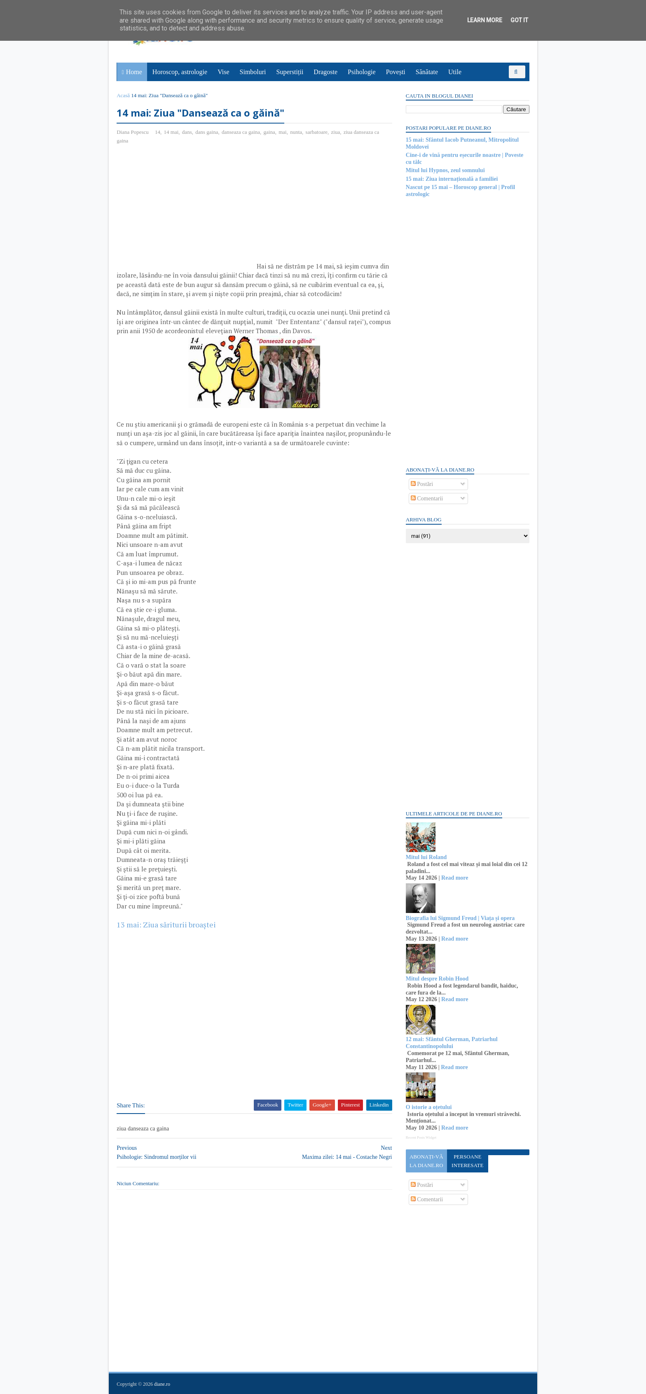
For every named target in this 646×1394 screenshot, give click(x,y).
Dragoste (326, 71)
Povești (395, 71)
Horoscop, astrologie (179, 71)
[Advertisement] (186, 211)
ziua (335, 132)
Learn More (484, 20)
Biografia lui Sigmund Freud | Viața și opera (460, 918)
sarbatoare (317, 132)
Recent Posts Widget (420, 1137)
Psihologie (362, 71)
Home (134, 71)
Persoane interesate (467, 1160)
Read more (454, 878)
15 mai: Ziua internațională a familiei (451, 179)
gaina (269, 132)
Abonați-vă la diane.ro (426, 1160)
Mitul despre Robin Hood (436, 979)
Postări (421, 484)
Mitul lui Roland (426, 857)
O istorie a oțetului (428, 1107)
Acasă (123, 95)
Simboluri (253, 71)
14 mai (171, 132)
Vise (223, 71)
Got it (519, 20)
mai (283, 132)
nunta (296, 132)
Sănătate (427, 71)
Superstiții (290, 71)
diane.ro (162, 1384)
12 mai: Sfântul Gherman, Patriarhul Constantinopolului (451, 1042)
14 (158, 132)
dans (187, 132)
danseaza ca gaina (241, 132)
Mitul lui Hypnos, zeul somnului (445, 170)
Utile (454, 71)
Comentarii (426, 498)
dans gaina (207, 132)
